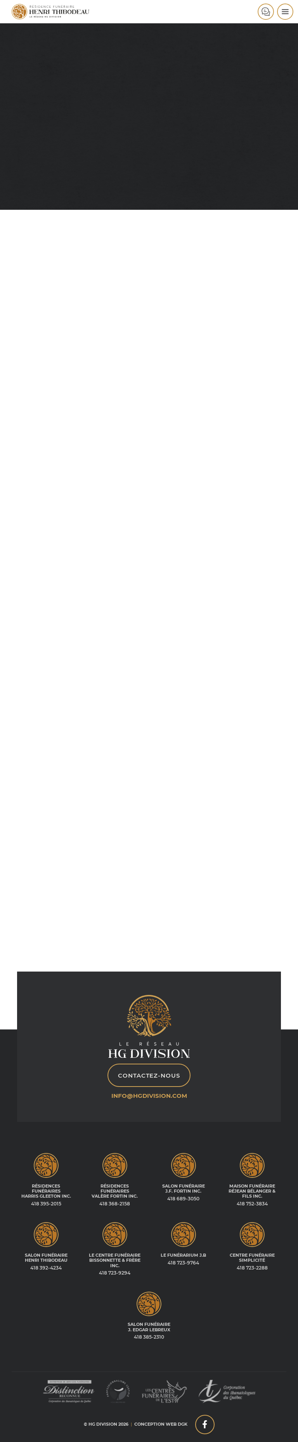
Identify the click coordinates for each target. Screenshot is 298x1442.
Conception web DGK (160, 1424)
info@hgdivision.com (149, 1095)
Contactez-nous (149, 1075)
